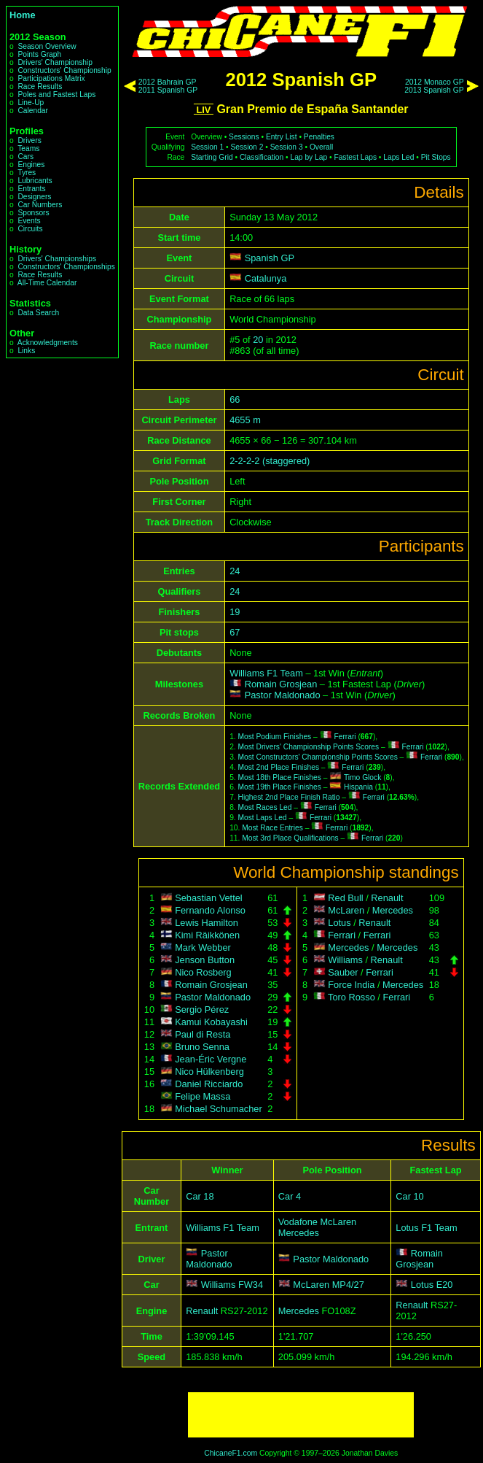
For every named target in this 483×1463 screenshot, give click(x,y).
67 (234, 632)
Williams (345, 959)
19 (234, 611)
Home (22, 14)
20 (258, 339)
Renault (387, 897)
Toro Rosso (351, 997)
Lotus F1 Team (426, 1227)
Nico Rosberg (203, 972)
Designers (34, 197)
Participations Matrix (51, 78)
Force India (351, 984)
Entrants (31, 189)
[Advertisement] (301, 1415)
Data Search (38, 313)
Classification (261, 157)
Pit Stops (436, 157)
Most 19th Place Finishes (279, 787)
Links (26, 351)
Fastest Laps (355, 157)
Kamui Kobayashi (211, 1021)
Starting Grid (211, 157)
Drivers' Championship (55, 62)
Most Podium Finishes (275, 737)
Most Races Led (265, 807)
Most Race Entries (272, 828)
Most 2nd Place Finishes (279, 767)
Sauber (343, 972)
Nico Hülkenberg (209, 1071)
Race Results (39, 86)
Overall (321, 147)
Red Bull (345, 897)
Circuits (29, 229)
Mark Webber (203, 947)
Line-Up (30, 103)
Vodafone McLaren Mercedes (317, 1227)
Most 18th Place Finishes (279, 777)
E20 (444, 1284)
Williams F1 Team (266, 673)
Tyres (26, 173)
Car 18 (199, 1196)
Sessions (244, 137)
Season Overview (46, 46)
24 (234, 570)
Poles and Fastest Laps (56, 94)
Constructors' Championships (65, 267)
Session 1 (207, 147)
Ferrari (345, 737)
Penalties (319, 137)
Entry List (281, 137)
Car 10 (409, 1196)
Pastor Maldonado (283, 695)
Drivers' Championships (56, 259)
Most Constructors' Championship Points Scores (318, 757)
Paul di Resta (202, 1034)
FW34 (250, 1284)
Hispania (358, 787)
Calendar (32, 111)
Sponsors (33, 213)
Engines (30, 165)
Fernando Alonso (210, 910)
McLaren (346, 910)
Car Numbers (39, 205)
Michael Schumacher (218, 1108)
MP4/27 (348, 1284)
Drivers (29, 140)
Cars (25, 157)
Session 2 (246, 147)
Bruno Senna (202, 1046)
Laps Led (398, 157)
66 (234, 399)
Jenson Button (205, 959)
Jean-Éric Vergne (210, 1059)
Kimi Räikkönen (207, 935)
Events (28, 221)
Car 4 (289, 1196)
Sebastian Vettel (209, 897)
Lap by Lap (308, 157)
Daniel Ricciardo (209, 1083)
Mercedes (392, 910)
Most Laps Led (262, 818)
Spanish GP (269, 257)
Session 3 (286, 147)
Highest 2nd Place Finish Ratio (289, 797)
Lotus (339, 922)
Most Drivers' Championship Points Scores (309, 747)
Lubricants (34, 181)
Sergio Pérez (202, 1009)
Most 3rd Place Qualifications (290, 838)
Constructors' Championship (64, 70)
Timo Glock (362, 777)
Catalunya (266, 278)
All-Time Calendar (47, 283)
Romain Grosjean (281, 684)
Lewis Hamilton (206, 922)
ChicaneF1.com (230, 1453)
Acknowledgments (47, 343)
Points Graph (39, 54)
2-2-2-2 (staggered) (269, 460)
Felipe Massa (202, 1096)
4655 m (245, 419)
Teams (28, 148)
